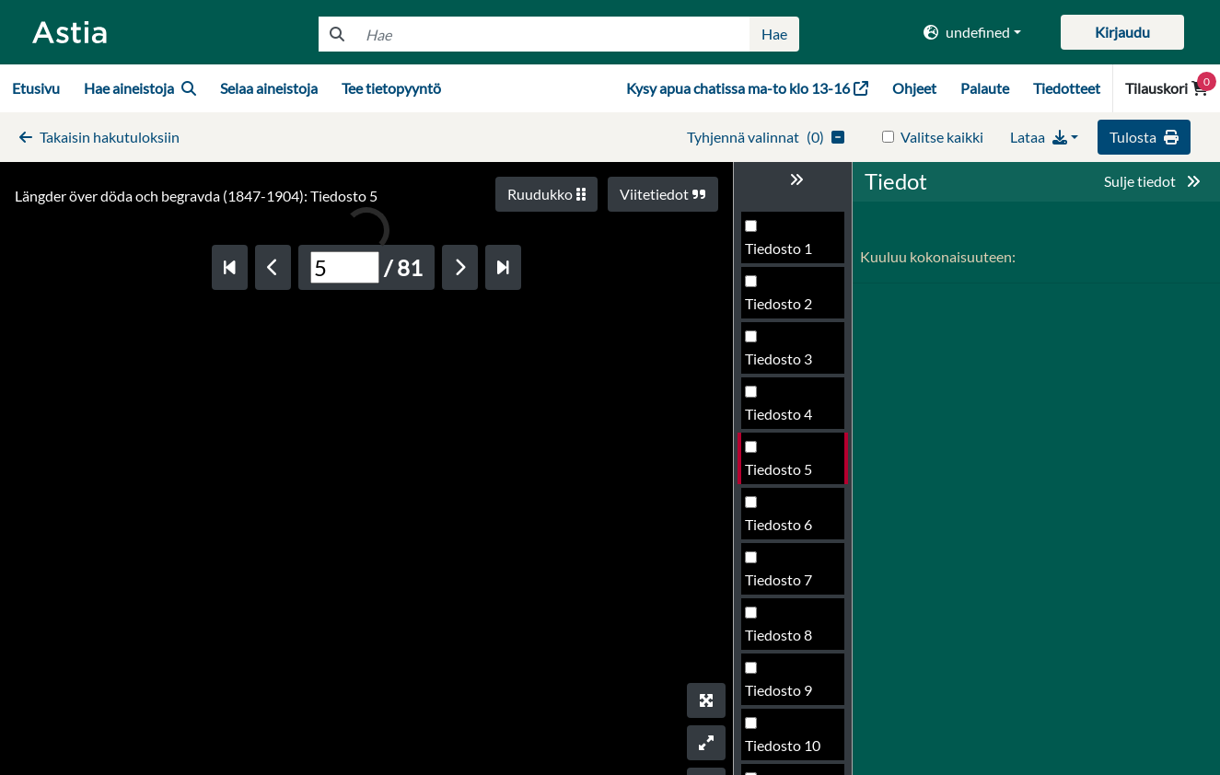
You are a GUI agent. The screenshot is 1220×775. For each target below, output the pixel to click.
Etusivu (36, 88)
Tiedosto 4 (778, 413)
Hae (774, 33)
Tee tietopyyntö (391, 88)
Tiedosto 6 (778, 524)
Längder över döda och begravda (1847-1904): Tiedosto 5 (196, 195)
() (765, 136)
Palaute (984, 88)
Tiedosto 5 (778, 469)
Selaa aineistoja (269, 88)
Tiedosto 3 (778, 358)
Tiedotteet (1066, 88)
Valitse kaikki (941, 136)
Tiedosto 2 (778, 303)
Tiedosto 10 (782, 745)
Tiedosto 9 (778, 690)
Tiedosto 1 (778, 248)
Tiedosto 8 (778, 634)
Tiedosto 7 (778, 579)
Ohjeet (914, 88)
